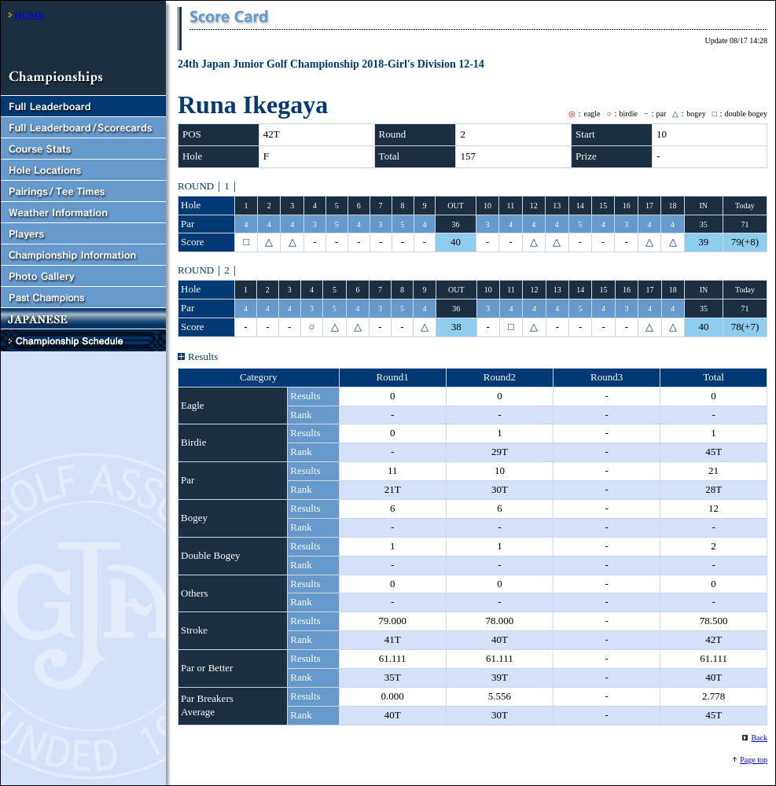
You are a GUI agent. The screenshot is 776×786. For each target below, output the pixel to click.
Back (759, 737)
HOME (29, 14)
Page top (753, 759)
